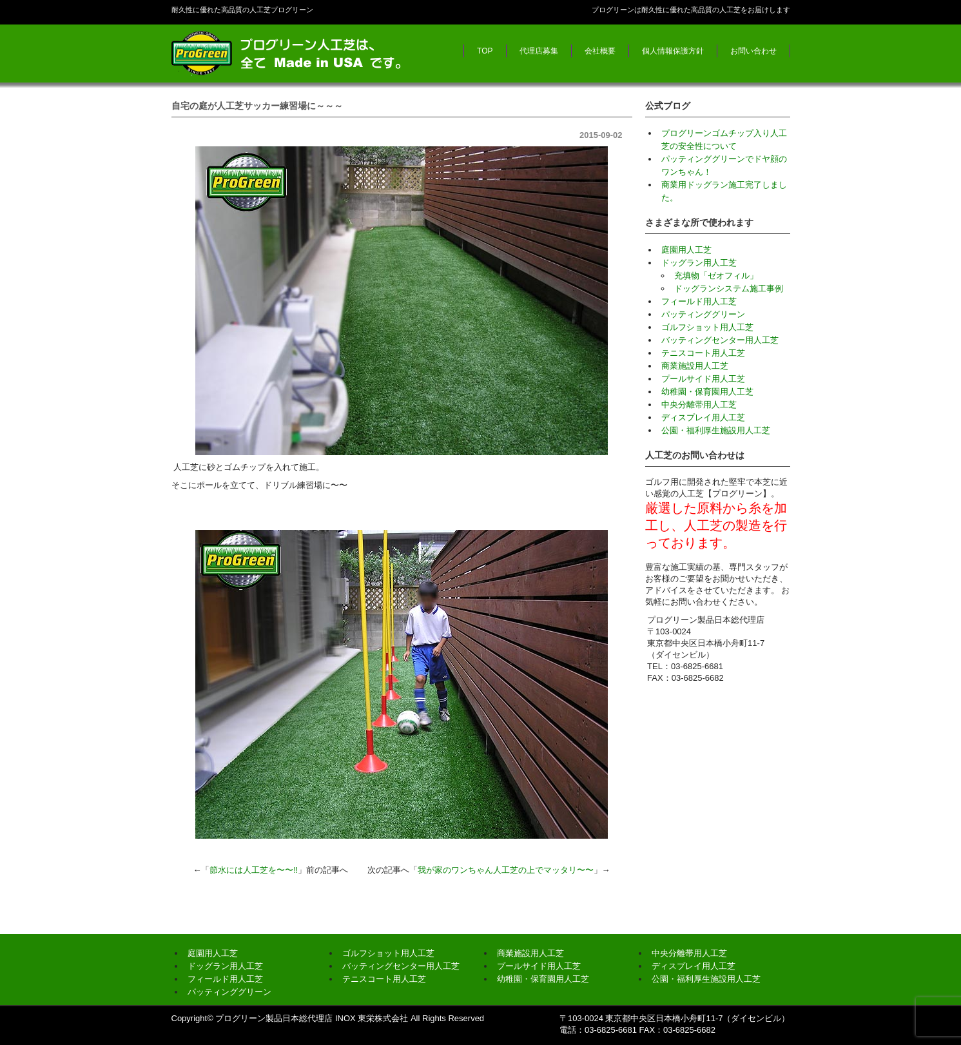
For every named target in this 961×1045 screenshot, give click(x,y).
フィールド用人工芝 (699, 301)
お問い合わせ (753, 50)
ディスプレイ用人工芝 (703, 417)
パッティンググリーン (703, 314)
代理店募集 (538, 50)
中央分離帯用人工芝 (699, 404)
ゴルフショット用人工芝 (707, 327)
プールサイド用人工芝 (703, 379)
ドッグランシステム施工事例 (728, 288)
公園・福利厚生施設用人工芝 (715, 430)
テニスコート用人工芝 (703, 353)
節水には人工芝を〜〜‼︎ (253, 870)
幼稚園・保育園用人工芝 (707, 391)
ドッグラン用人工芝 (699, 263)
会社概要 (600, 50)
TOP (484, 50)
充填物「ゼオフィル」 (716, 275)
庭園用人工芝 (686, 250)
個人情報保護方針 (673, 50)
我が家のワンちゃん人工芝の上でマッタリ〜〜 (506, 870)
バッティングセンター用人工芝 (720, 340)
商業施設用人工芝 (694, 366)
